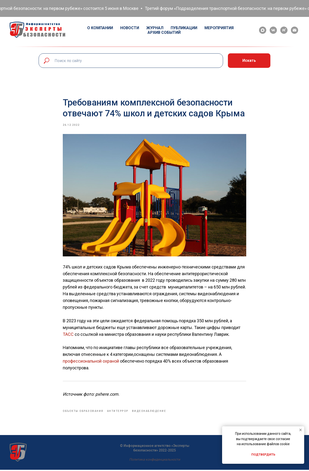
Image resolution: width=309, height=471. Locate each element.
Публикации (184, 28)
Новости (129, 28)
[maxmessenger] (262, 30)
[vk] (273, 30)
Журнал (154, 28)
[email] (294, 30)
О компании (100, 28)
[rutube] (284, 30)
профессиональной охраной (91, 361)
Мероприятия (219, 28)
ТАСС (68, 334)
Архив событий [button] (164, 32)
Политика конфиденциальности (154, 461)
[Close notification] (300, 430)
